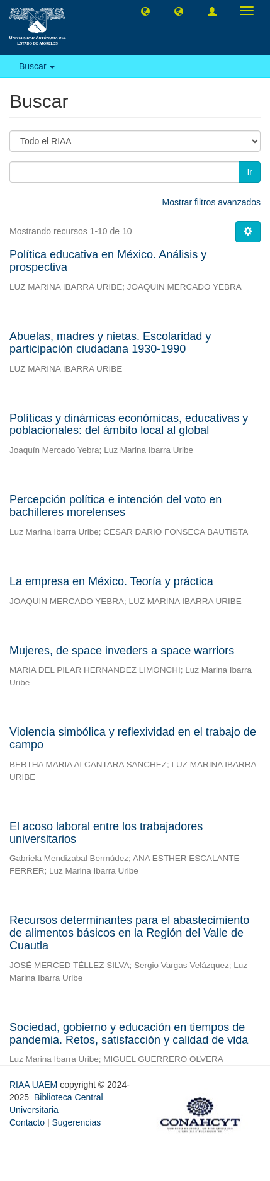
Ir (249, 172)
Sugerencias (76, 1122)
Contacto (27, 1122)
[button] (145, 10)
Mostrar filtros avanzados (211, 202)
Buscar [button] (37, 66)
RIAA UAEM (34, 1085)
